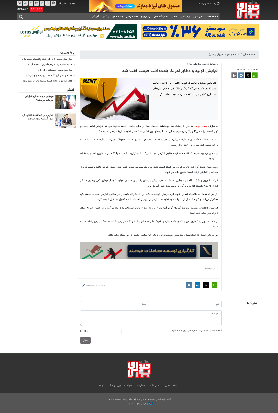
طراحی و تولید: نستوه (140, 403)
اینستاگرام (31, 3)
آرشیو (72, 3)
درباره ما (141, 385)
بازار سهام (198, 17)
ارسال (85, 340)
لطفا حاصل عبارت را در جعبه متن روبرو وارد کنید (197, 331)
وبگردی (105, 17)
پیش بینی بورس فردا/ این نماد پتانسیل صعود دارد (47, 59)
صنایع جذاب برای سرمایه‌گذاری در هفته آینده (50, 64)
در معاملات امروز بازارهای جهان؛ (202, 64)
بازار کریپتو (146, 17)
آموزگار (95, 17)
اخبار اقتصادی (161, 17)
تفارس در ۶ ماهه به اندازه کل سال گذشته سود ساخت (37, 117)
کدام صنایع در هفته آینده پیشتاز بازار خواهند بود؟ (47, 81)
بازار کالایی (185, 17)
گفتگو (70, 90)
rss (20, 3)
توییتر (48, 3)
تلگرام (53, 3)
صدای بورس (242, 9)
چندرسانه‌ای (117, 17)
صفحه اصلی (212, 17)
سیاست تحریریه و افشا (120, 385)
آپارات (36, 3)
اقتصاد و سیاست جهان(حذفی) (224, 54)
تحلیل (174, 17)
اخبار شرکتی (132, 17)
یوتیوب (25, 3)
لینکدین (42, 3)
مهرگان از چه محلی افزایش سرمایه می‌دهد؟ (39, 98)
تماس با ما (62, 3)
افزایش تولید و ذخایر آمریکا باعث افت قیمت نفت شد (170, 71)
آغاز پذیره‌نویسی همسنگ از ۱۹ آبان (55, 70)
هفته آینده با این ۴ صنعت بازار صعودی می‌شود (48, 75)
